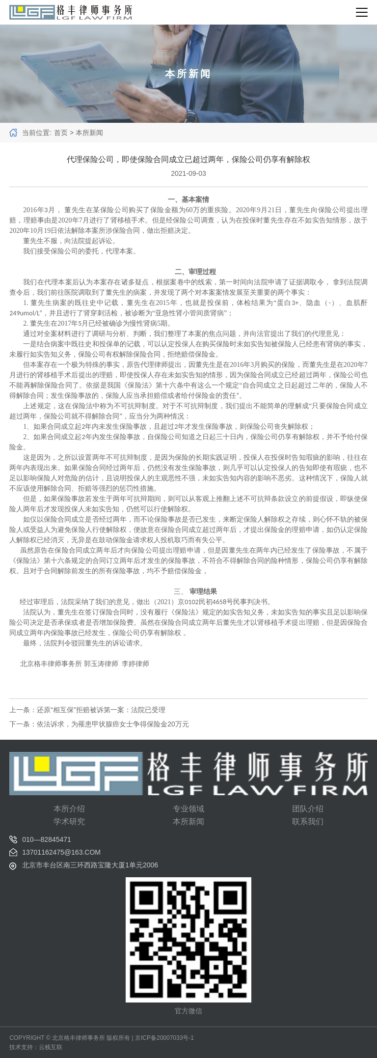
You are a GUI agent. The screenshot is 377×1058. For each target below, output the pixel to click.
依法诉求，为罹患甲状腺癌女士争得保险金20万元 (113, 724)
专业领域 (188, 809)
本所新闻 (188, 821)
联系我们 (307, 821)
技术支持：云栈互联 (35, 1047)
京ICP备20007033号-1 (164, 1037)
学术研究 (69, 821)
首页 (61, 133)
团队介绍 (307, 809)
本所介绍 (69, 809)
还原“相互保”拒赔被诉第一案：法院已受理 (101, 710)
